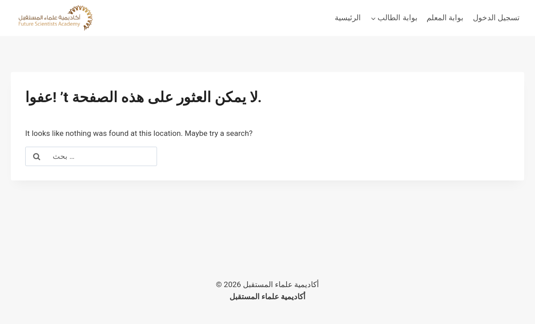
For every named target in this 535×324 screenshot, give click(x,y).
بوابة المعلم (445, 17)
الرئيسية (348, 17)
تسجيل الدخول (496, 17)
